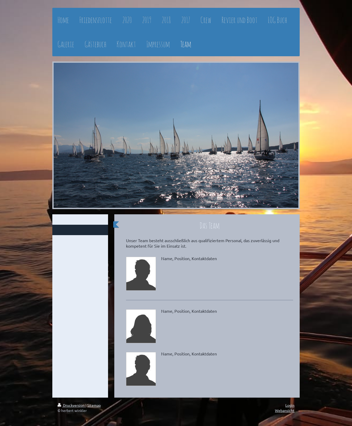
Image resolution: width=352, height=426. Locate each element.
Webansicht (284, 410)
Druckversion (71, 405)
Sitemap (94, 405)
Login (289, 405)
